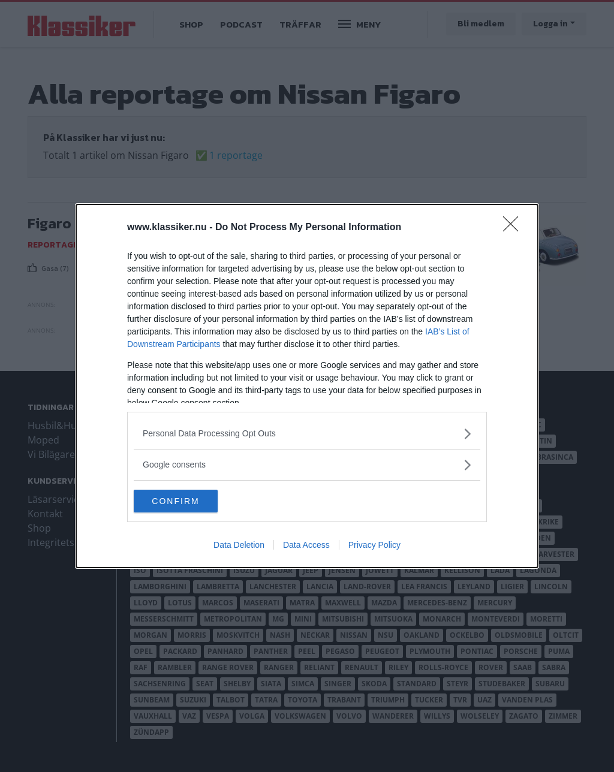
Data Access (306, 545)
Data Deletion (238, 545)
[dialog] (307, 386)
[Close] (514, 227)
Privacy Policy (374, 545)
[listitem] (307, 433)
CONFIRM (190, 501)
